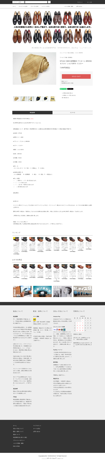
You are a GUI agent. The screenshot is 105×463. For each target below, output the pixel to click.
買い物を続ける (64, 97)
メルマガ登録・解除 (67, 6)
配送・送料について (18, 431)
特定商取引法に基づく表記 (67, 83)
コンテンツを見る (44, 6)
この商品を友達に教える (66, 93)
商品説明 (32, 112)
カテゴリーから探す (22, 6)
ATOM (18, 446)
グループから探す (34, 6)
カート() (88, 2)
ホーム (14, 6)
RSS (14, 446)
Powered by (52, 458)
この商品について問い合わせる (68, 95)
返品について (64, 81)
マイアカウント (37, 425)
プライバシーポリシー (19, 440)
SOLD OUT (76, 76)
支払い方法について (18, 428)
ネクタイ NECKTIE (79, 52)
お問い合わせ (78, 6)
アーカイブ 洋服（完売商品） (68, 52)
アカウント (79, 2)
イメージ (72, 112)
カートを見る (36, 428)
